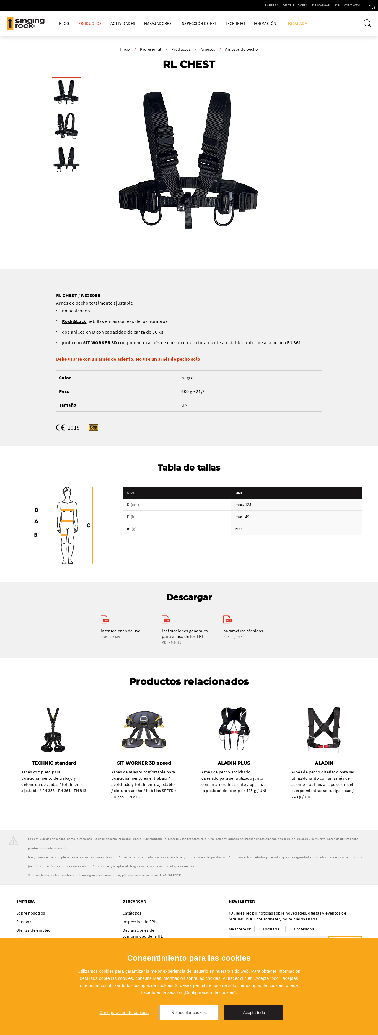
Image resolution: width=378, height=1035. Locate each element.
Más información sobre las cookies (186, 978)
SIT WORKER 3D (100, 342)
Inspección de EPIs (140, 922)
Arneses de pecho (241, 49)
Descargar (300, 5)
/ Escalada (296, 23)
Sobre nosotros (30, 913)
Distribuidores (275, 5)
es (364, 5)
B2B (316, 5)
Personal (24, 922)
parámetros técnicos (243, 631)
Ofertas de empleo (33, 930)
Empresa (251, 5)
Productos (90, 23)
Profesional (150, 49)
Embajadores (157, 23)
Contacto (332, 5)
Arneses (208, 49)
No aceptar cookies (189, 1012)
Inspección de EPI (198, 23)
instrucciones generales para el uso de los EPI (185, 633)
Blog (64, 23)
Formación (265, 23)
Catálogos (132, 913)
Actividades (122, 23)
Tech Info (235, 23)
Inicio (125, 49)
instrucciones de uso (120, 631)
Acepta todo (254, 1012)
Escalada (271, 929)
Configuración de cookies (124, 1012)
